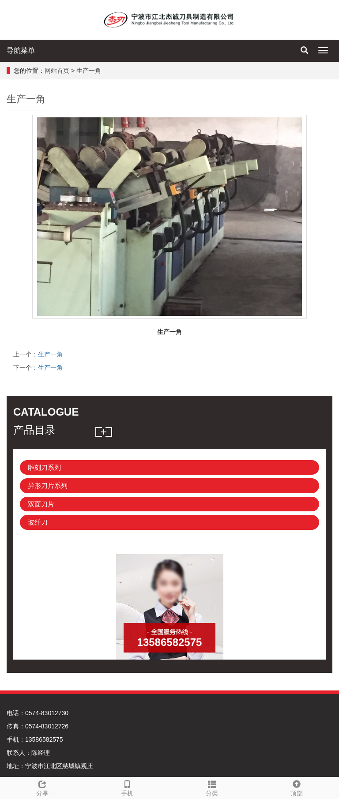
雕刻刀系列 (44, 467)
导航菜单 (21, 50)
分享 (42, 787)
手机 (127, 787)
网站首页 (57, 70)
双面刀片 (41, 504)
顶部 (296, 787)
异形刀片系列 (48, 485)
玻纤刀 (38, 522)
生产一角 (88, 70)
